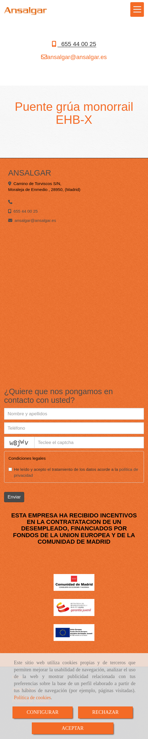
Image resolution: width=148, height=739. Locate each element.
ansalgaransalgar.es (77, 57)
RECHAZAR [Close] (105, 712)
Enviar (14, 497)
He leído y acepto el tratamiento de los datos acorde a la (73, 472)
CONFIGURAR (42, 712)
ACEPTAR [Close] (73, 728)
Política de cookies (32, 697)
